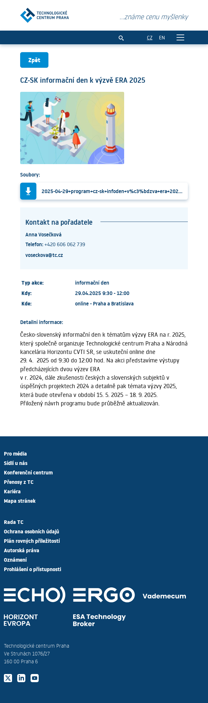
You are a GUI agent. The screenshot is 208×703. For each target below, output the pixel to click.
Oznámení (15, 559)
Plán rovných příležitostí (32, 540)
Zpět (34, 59)
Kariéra (12, 491)
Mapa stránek (19, 500)
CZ (149, 37)
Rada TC (13, 521)
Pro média (15, 453)
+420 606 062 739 (65, 244)
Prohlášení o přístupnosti (32, 569)
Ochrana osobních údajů (31, 531)
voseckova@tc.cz (44, 254)
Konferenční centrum (28, 472)
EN (162, 37)
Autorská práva (21, 550)
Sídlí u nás (15, 462)
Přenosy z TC (18, 481)
